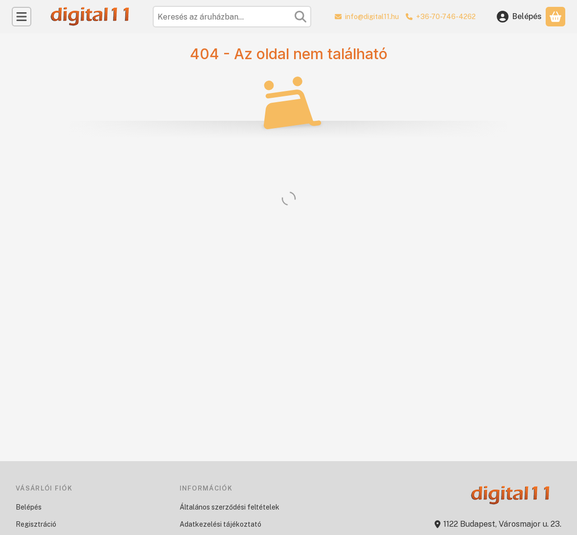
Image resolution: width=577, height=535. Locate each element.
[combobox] (232, 16)
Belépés (29, 507)
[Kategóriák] (21, 16)
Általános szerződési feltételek (229, 507)
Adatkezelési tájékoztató (220, 524)
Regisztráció (36, 524)
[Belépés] (519, 16)
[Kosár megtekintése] (555, 16)
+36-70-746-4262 (446, 17)
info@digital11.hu (372, 17)
